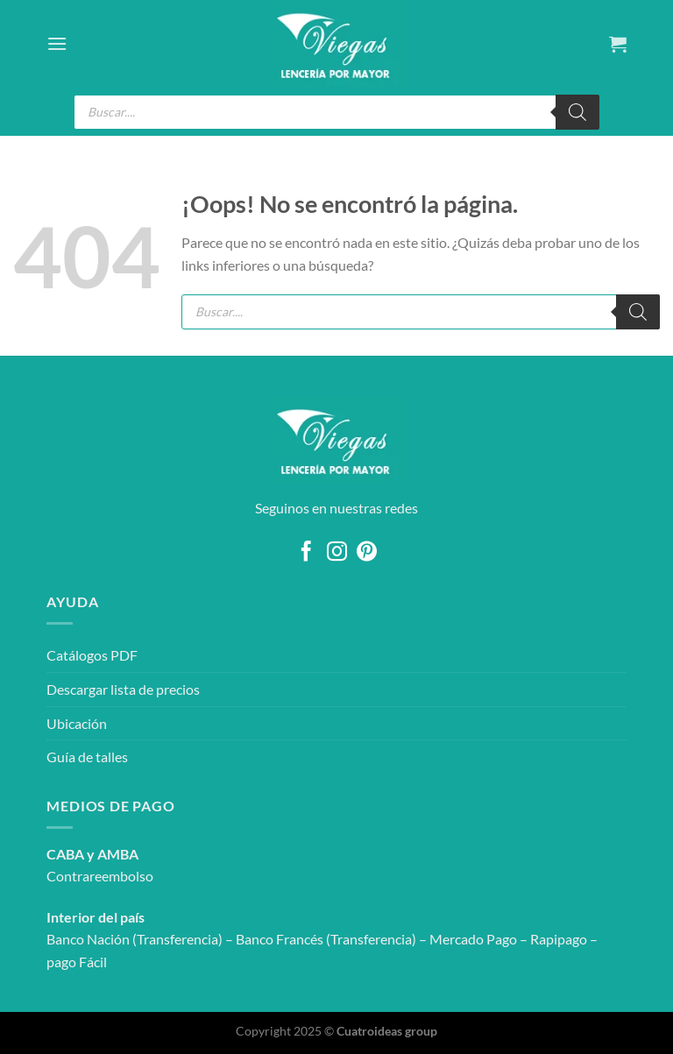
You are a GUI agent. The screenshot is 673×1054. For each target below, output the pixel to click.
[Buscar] (577, 112)
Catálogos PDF (92, 655)
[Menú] (56, 43)
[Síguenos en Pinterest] (367, 552)
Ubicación (76, 723)
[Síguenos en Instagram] (336, 552)
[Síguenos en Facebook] (306, 552)
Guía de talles (87, 756)
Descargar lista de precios (123, 689)
